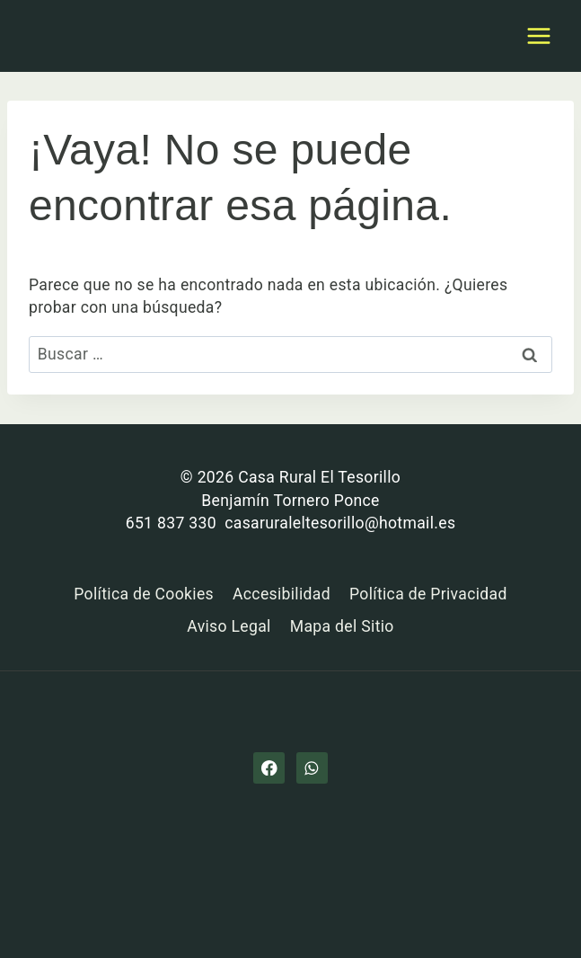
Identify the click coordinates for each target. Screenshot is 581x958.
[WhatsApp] (312, 768)
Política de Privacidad (428, 594)
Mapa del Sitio (342, 626)
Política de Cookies (144, 594)
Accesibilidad (281, 594)
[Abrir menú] (538, 35)
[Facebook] (269, 768)
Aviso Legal (228, 626)
